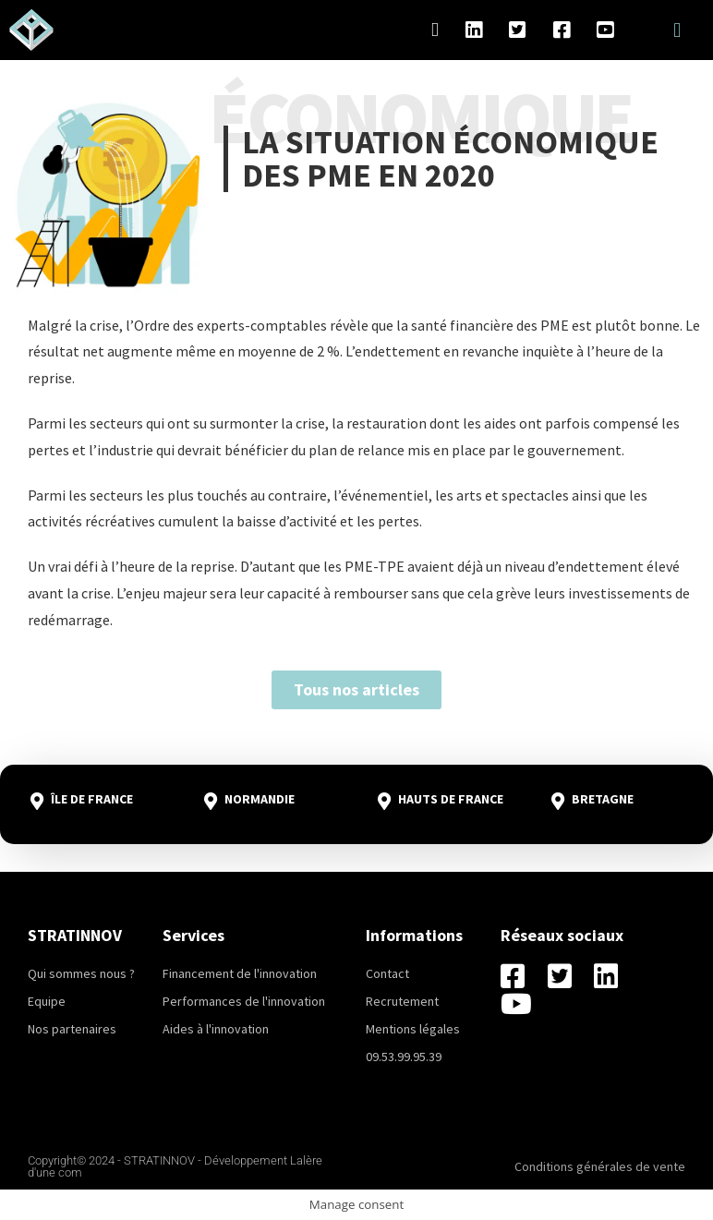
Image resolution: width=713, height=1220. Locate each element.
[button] (677, 30)
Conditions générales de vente (599, 1166)
